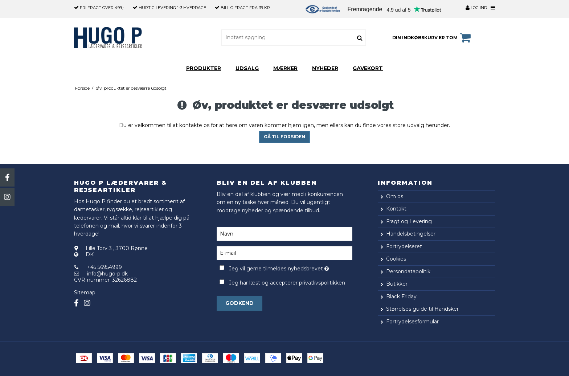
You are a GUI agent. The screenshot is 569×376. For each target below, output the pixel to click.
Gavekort (368, 68)
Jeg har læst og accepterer (287, 282)
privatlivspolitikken (322, 282)
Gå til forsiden (284, 136)
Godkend (239, 303)
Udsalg (247, 68)
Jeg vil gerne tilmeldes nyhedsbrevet (290, 267)
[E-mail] (284, 252)
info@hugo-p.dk (107, 273)
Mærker (285, 68)
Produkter (203, 68)
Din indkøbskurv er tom (432, 38)
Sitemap (84, 292)
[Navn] (284, 233)
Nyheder (325, 68)
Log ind (476, 7)
